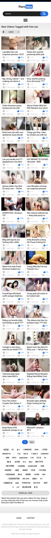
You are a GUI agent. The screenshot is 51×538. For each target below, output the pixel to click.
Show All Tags (25, 493)
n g (24, 462)
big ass (26, 479)
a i (18, 449)
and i (34, 479)
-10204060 (10, 474)
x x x (39, 458)
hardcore (32, 466)
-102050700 (13, 478)
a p (18, 487)
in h (20, 474)
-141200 (42, 470)
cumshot (45, 454)
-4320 (6, 449)
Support (31, 518)
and (17, 483)
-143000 (21, 466)
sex (43, 474)
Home (18, 518)
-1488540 (27, 449)
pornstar (26, 483)
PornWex (22, 534)
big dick (36, 483)
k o (36, 487)
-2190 (17, 462)
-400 (7, 458)
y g (18, 454)
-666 (42, 466)
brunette (6, 454)
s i (13, 450)
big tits (39, 462)
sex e (25, 454)
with (14, 458)
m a (9, 462)
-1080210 (7, 483)
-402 (16, 470)
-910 (32, 470)
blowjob (26, 487)
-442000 (7, 470)
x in (32, 458)
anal (37, 450)
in (45, 458)
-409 (45, 483)
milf (30, 462)
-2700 (44, 449)
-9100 (36, 474)
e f (41, 479)
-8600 (24, 470)
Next (32, 442)
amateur (23, 458)
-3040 (28, 474)
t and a (34, 454)
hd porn (10, 466)
